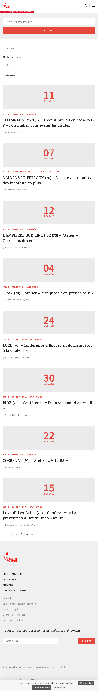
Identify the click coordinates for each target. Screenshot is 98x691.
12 (32, 536)
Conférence (8, 341)
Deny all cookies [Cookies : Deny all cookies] (42, 687)
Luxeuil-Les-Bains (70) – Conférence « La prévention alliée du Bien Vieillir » (40, 518)
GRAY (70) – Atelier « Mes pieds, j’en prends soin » (49, 295)
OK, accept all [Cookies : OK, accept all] (86, 683)
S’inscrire (86, 644)
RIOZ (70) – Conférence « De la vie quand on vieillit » (43, 408)
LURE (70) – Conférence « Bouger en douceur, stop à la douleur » (48, 350)
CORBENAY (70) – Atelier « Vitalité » (36, 463)
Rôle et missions (12, 576)
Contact (7, 601)
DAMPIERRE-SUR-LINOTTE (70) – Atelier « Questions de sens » (41, 239)
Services (8, 588)
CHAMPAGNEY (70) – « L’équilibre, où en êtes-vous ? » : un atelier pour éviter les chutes (45, 123)
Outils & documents (15, 593)
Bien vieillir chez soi (21, 172)
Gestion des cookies (13, 623)
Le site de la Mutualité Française (19, 606)
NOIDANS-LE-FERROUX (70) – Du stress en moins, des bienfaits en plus (48, 181)
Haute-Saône (31, 114)
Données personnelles (14, 617)
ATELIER (6, 114)
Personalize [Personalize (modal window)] (59, 687)
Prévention (17, 114)
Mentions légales (11, 612)
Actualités (9, 582)
